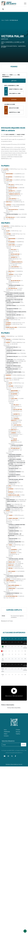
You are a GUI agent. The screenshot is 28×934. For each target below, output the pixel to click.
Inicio (2, 20)
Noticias (18, 731)
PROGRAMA (7, 731)
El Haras (18, 729)
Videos (5, 733)
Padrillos (18, 733)
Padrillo (7, 20)
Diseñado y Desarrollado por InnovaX (14, 764)
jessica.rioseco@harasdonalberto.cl (14, 752)
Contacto (6, 735)
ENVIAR (23, 744)
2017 (10, 76)
